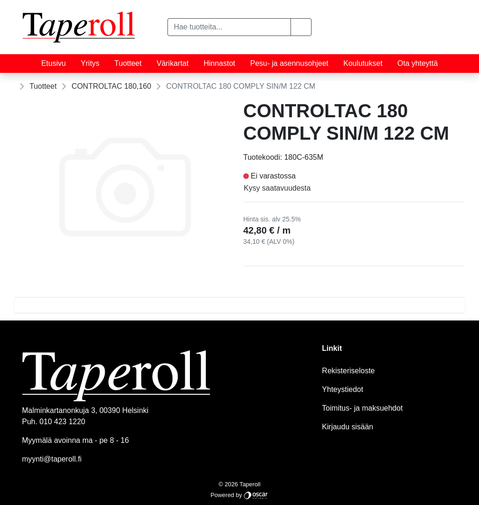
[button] (301, 27)
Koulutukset (363, 63)
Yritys (90, 63)
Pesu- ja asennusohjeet (289, 63)
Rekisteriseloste (348, 371)
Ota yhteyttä (418, 63)
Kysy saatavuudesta (277, 188)
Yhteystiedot (342, 389)
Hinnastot (219, 63)
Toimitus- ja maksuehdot (362, 408)
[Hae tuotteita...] (228, 27)
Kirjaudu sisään (347, 427)
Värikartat (173, 63)
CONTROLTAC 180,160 (111, 86)
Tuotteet (128, 63)
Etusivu (53, 63)
